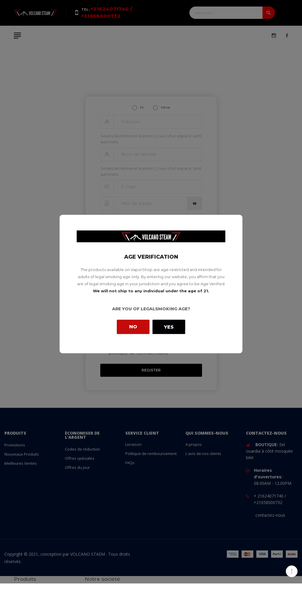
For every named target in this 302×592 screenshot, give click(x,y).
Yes (169, 327)
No (133, 327)
